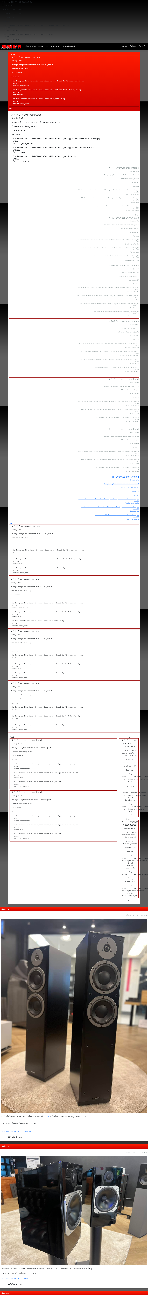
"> (10, 523)
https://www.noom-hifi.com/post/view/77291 (16, 1278)
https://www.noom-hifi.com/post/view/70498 (16, 1131)
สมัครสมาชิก (142, 46)
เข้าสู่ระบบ (133, 46)
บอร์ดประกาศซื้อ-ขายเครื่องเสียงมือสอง (36, 46)
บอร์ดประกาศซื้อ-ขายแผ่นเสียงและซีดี (63, 46)
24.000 (46, 1116)
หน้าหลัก (125, 46)
